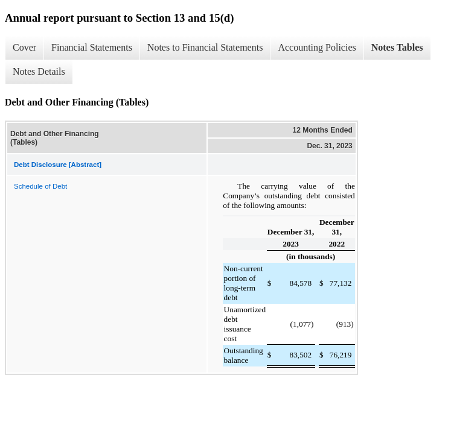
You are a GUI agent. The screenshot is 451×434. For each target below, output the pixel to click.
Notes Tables (397, 47)
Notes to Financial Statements (205, 47)
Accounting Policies (317, 47)
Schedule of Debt (40, 186)
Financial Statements (91, 47)
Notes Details (39, 71)
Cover (24, 47)
